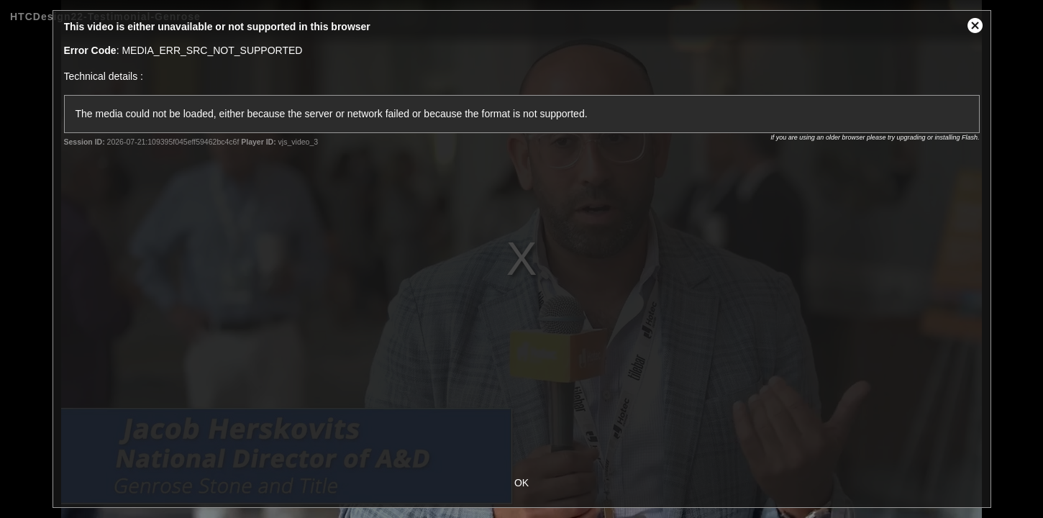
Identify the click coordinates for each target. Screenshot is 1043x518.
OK (521, 483)
